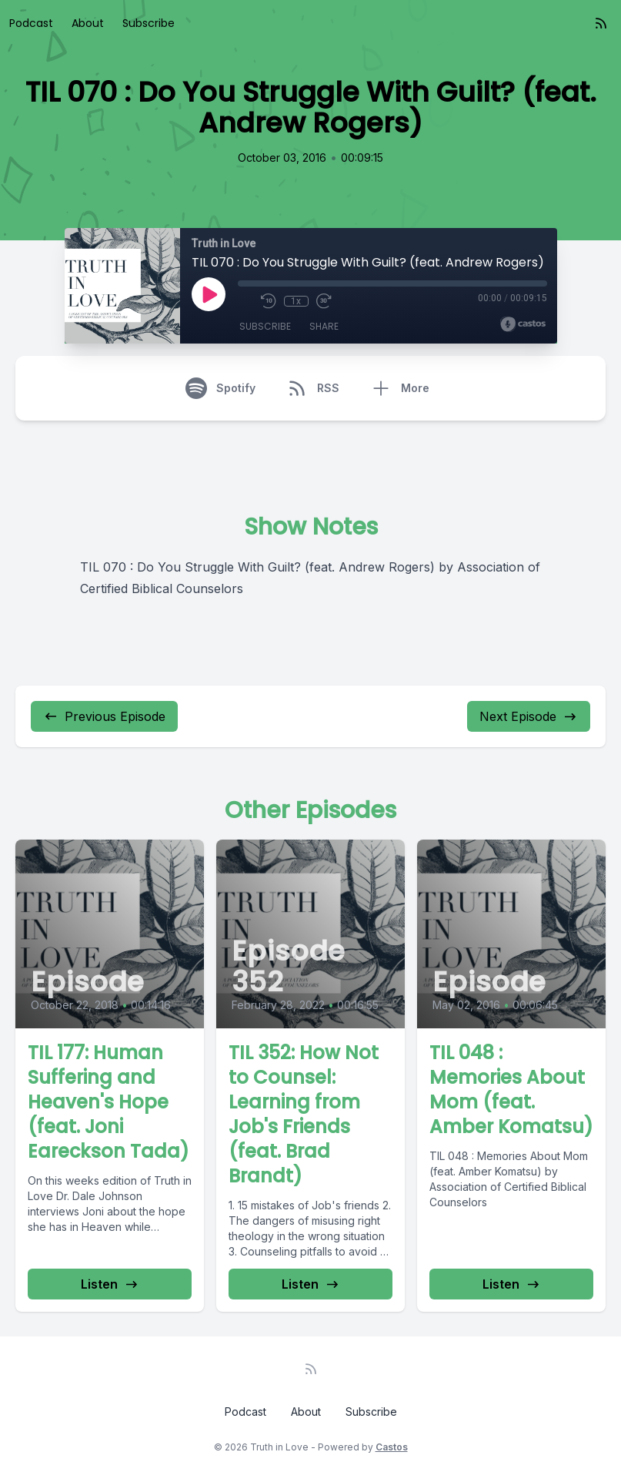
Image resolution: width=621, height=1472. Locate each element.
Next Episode (528, 716)
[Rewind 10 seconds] (268, 301)
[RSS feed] (601, 23)
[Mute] (245, 301)
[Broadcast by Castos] (523, 324)
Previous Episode (104, 716)
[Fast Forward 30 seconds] (324, 301)
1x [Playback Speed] (296, 301)
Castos (392, 1447)
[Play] (208, 294)
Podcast (31, 23)
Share (324, 326)
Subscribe (148, 23)
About (88, 23)
